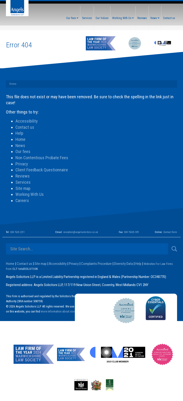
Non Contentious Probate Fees (41, 157)
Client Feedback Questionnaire (41, 169)
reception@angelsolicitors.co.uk (80, 232)
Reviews (142, 18)
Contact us (169, 18)
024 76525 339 (131, 232)
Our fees (72, 18)
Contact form (170, 232)
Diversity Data (123, 264)
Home (20, 139)
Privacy (21, 163)
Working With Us (123, 18)
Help (19, 133)
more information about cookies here (63, 311)
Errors (13, 83)
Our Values (102, 18)
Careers (22, 200)
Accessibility (26, 121)
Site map (22, 188)
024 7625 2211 (17, 232)
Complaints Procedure (96, 264)
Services (87, 18)
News (154, 18)
